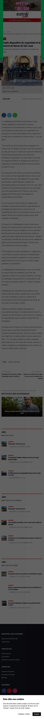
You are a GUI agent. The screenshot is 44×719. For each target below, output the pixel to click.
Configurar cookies (24, 714)
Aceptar (36, 714)
